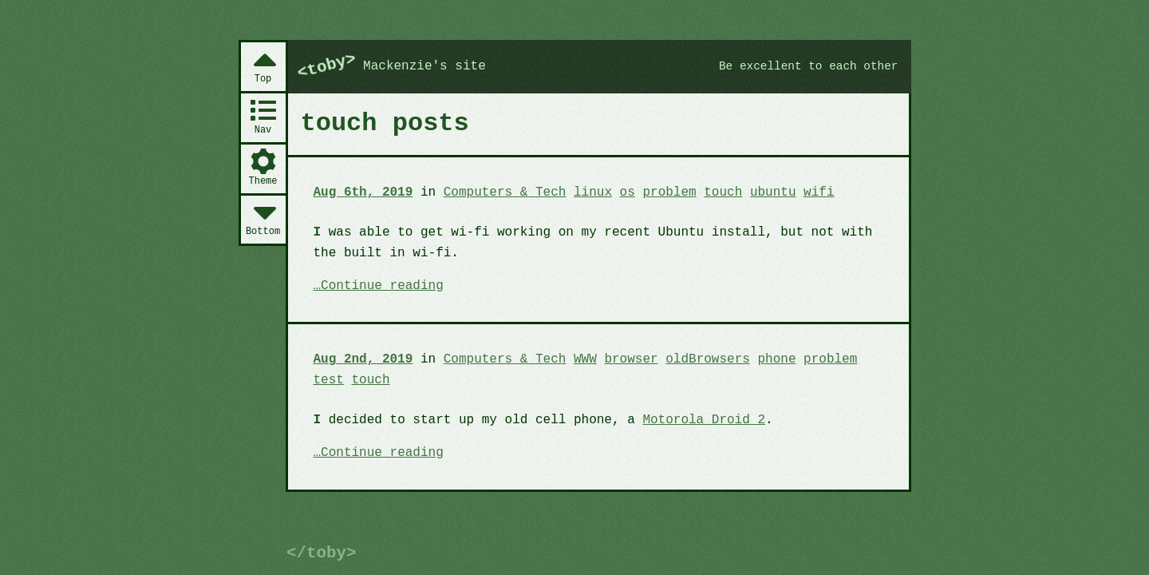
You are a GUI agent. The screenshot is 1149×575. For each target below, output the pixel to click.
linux (593, 192)
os (627, 192)
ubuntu (773, 192)
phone (776, 359)
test (329, 380)
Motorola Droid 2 (703, 420)
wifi (819, 192)
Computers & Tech (505, 192)
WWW (585, 359)
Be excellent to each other (808, 66)
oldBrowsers (707, 359)
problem (669, 192)
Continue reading (382, 286)
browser (630, 359)
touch (723, 192)
